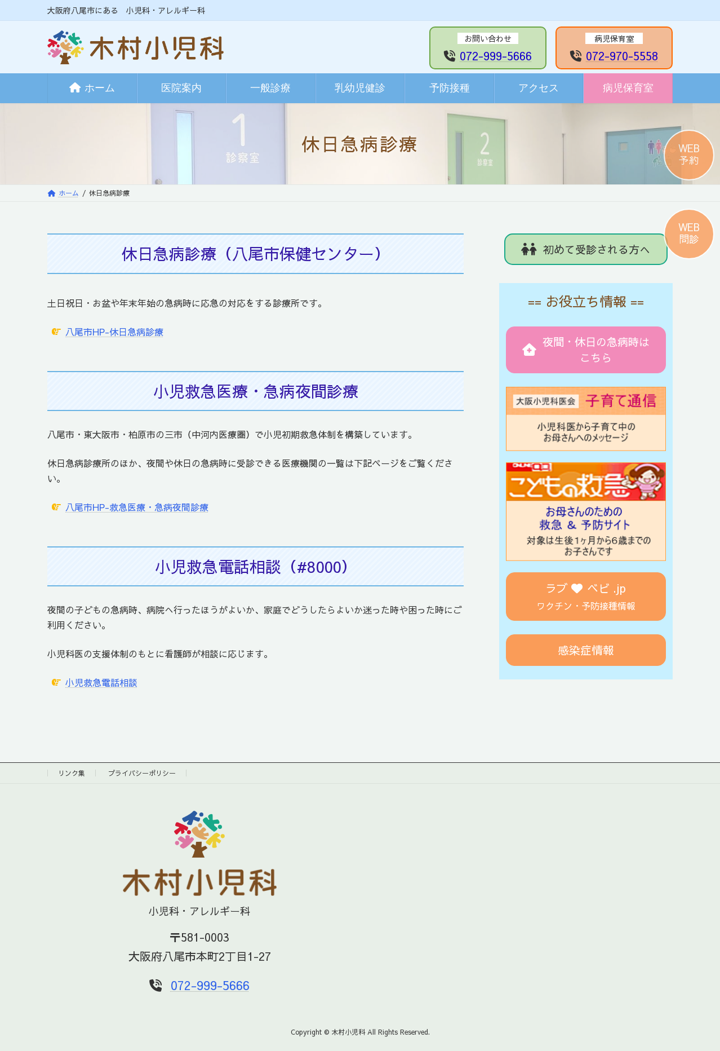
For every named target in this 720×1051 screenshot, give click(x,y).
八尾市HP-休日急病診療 (114, 331)
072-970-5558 (622, 55)
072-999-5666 (496, 55)
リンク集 (71, 773)
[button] (586, 249)
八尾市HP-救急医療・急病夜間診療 (136, 507)
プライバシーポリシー (142, 773)
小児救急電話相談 (101, 682)
